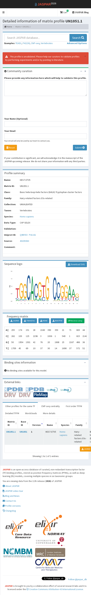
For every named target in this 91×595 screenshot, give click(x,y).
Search (78, 38)
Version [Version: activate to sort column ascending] (36, 424)
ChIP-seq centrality (50, 406)
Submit (80, 147)
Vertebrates (47, 43)
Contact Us (9, 500)
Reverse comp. (75, 320)
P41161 (32, 234)
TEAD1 (18, 43)
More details (49, 413)
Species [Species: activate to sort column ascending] (65, 424)
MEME (43, 320)
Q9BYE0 (24, 234)
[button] (3, 12)
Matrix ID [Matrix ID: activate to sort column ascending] (11, 423)
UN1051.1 (11, 431)
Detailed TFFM (12, 413)
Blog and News (11, 495)
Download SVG (76, 264)
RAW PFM (57, 320)
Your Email (9, 130)
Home (8, 26)
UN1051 (23, 431)
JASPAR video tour (13, 490)
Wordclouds (31, 413)
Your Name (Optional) (16, 118)
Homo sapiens (27, 216)
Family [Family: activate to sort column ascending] (79, 424)
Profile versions (12, 505)
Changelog (9, 510)
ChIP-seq (35, 43)
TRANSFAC (29, 320)
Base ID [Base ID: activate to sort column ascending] (23, 423)
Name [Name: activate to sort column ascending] (50, 424)
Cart (64, 12)
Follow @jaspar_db (77, 579)
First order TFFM (74, 406)
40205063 (24, 240)
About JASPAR (11, 486)
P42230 (26, 43)
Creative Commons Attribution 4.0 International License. (55, 589)
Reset (10, 147)
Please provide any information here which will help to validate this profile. (45, 78)
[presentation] (29, 108)
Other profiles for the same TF (20, 406)
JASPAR (15, 320)
